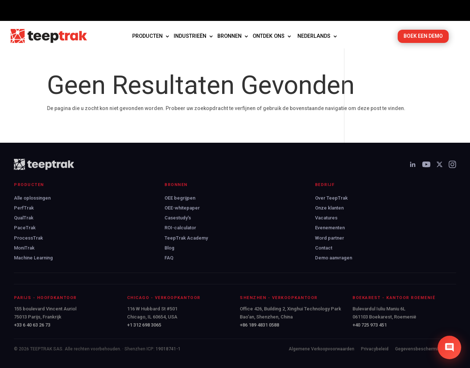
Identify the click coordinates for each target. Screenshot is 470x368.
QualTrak (23, 218)
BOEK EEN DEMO (423, 36)
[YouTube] (426, 164)
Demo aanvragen (333, 257)
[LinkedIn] (412, 164)
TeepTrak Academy (186, 238)
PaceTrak (25, 227)
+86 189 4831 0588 (259, 325)
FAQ (168, 257)
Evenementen (330, 227)
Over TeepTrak (331, 198)
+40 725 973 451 (369, 325)
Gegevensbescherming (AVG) (425, 348)
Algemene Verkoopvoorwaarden (321, 348)
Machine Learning (33, 257)
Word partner (329, 238)
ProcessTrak (28, 238)
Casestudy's (177, 218)
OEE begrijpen (179, 198)
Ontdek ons (269, 36)
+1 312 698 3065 (144, 325)
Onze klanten (329, 208)
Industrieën (190, 36)
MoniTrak (24, 248)
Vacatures (326, 218)
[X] (439, 164)
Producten (147, 36)
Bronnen (229, 36)
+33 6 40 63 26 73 (32, 325)
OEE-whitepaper (182, 208)
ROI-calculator (180, 227)
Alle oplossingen (32, 198)
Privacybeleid (374, 348)
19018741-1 (168, 348)
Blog (169, 248)
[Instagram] (452, 164)
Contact (323, 248)
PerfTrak (24, 208)
